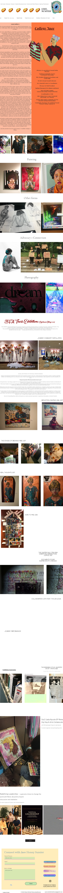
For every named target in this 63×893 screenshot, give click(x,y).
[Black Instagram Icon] (50, 881)
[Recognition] (49, 875)
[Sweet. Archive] (49, 866)
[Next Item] (21, 529)
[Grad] (30, 840)
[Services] (50, 862)
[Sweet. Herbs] (49, 871)
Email (6, 861)
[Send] (31, 883)
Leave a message (8, 868)
